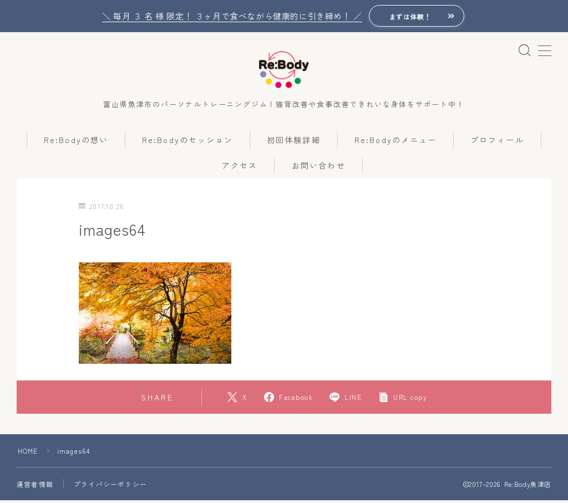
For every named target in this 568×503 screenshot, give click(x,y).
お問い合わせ (319, 168)
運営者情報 (35, 486)
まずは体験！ (410, 16)
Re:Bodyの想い (76, 142)
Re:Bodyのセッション (187, 142)
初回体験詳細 (294, 142)
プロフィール (497, 142)
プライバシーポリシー (110, 486)
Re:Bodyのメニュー (395, 142)
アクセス (239, 168)
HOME (28, 453)
